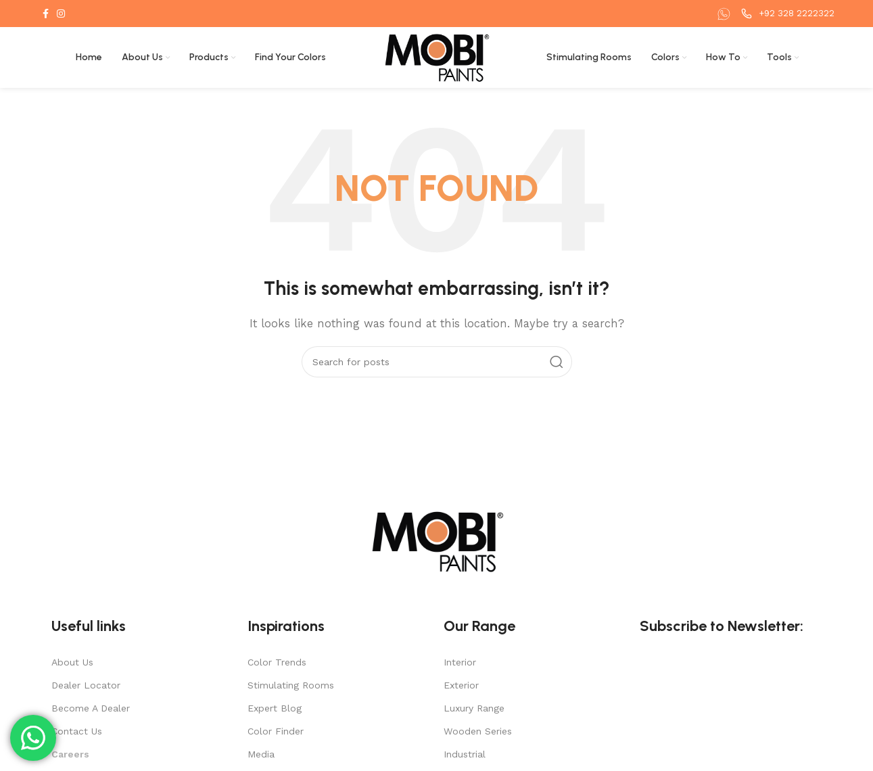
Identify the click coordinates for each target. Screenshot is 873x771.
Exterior (461, 685)
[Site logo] (436, 57)
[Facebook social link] (46, 13)
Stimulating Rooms (290, 685)
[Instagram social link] (61, 13)
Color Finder (275, 731)
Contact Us (76, 731)
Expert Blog (274, 708)
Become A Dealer (90, 708)
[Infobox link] (725, 14)
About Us (72, 662)
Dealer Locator (85, 685)
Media (261, 754)
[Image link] (436, 540)
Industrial (465, 754)
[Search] (437, 361)
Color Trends (276, 662)
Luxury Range (474, 708)
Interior (460, 662)
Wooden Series (478, 731)
